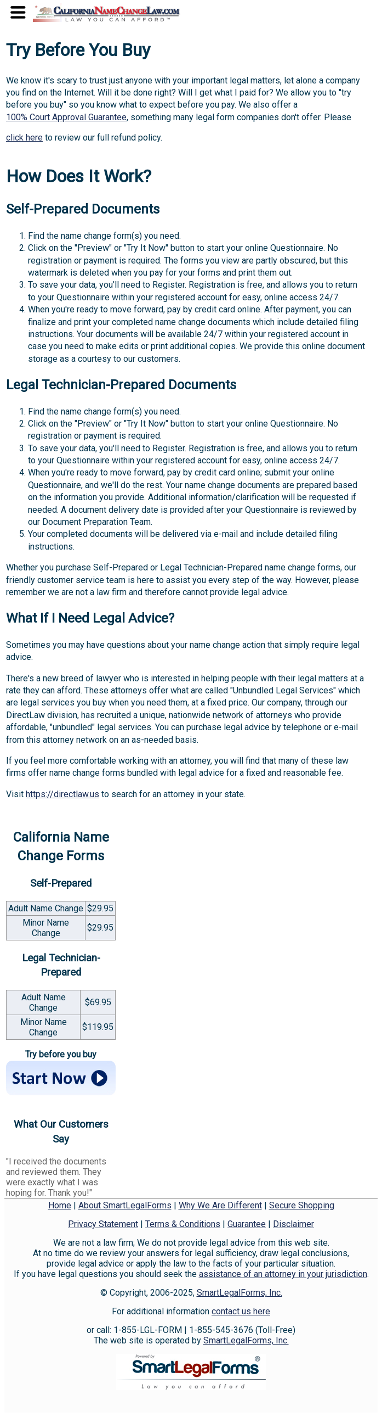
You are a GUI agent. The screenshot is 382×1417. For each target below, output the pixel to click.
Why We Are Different (220, 1205)
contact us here (241, 1311)
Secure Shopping (301, 1205)
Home (59, 1205)
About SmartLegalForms (125, 1205)
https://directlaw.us (62, 794)
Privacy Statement (103, 1224)
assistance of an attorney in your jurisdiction (283, 1274)
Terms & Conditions (182, 1224)
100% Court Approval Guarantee (66, 117)
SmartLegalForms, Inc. (239, 1292)
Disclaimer (293, 1224)
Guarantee (246, 1224)
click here (24, 137)
